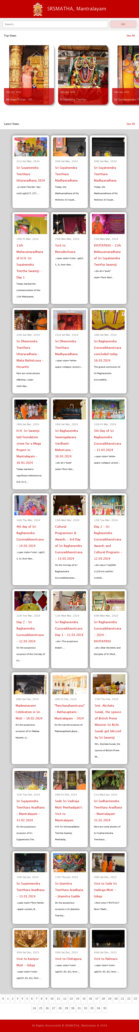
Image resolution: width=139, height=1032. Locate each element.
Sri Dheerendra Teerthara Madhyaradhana (66, 348)
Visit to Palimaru (106, 959)
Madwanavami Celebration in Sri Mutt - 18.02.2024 (29, 712)
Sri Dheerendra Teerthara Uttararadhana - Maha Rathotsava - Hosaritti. (29, 354)
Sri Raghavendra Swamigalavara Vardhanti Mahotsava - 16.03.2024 (66, 444)
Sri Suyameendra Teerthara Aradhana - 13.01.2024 (30, 890)
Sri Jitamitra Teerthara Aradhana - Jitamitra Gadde (69, 890)
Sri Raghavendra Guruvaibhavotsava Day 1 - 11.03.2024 (69, 629)
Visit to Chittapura (68, 959)
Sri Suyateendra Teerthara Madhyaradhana (66, 174)
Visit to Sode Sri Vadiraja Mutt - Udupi (105, 890)
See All (131, 36)
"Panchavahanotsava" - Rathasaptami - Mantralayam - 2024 (69, 712)
